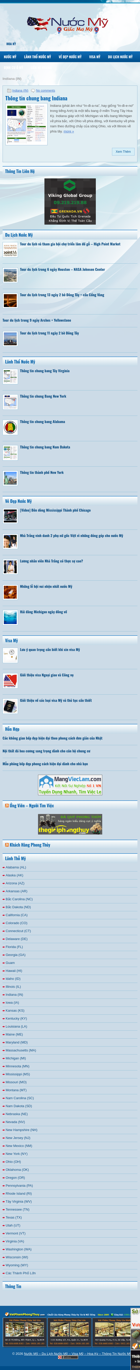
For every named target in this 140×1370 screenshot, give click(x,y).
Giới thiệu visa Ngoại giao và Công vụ (46, 674)
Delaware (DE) (16, 939)
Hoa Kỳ (11, 44)
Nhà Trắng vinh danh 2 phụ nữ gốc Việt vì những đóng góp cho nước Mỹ (71, 535)
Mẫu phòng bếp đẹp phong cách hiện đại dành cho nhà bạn (45, 763)
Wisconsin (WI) (17, 1257)
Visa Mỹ (94, 56)
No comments (45, 90)
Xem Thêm (123, 152)
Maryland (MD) (17, 1042)
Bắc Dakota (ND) (18, 907)
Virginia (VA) (15, 1241)
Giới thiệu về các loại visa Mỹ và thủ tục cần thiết (56, 700)
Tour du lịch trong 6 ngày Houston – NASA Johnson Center (62, 269)
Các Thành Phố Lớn (21, 1273)
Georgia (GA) (15, 955)
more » (69, 131)
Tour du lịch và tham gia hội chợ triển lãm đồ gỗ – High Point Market (70, 243)
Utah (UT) (13, 1225)
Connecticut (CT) (18, 931)
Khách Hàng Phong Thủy (30, 845)
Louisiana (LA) (16, 1026)
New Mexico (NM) (19, 1146)
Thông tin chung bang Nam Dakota (45, 446)
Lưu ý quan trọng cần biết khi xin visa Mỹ (50, 649)
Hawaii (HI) (14, 971)
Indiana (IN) (20, 90)
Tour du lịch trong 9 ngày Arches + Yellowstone (37, 320)
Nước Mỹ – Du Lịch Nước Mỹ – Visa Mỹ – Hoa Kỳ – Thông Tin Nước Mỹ (78, 1354)
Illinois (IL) (13, 987)
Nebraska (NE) (17, 1114)
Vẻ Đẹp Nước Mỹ (70, 56)
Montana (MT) (16, 1090)
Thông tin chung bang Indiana (36, 98)
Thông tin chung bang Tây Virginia (45, 370)
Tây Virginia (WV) (19, 1201)
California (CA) (16, 915)
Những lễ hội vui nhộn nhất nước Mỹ (46, 586)
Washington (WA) (19, 1249)
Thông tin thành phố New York (42, 472)
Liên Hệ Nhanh (41, 67)
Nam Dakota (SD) (19, 1106)
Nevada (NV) (15, 1122)
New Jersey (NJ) (18, 1138)
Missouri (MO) (16, 1082)
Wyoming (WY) (17, 1265)
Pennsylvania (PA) (19, 1185)
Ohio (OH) (13, 1162)
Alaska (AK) (14, 875)
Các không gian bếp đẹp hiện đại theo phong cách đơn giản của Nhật (52, 738)
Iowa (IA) (12, 1002)
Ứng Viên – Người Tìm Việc (32, 805)
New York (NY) (16, 1154)
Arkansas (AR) (16, 891)
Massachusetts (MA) (21, 1050)
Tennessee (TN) (17, 1209)
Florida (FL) (14, 947)
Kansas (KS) (15, 1010)
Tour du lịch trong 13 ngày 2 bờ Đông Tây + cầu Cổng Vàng (62, 294)
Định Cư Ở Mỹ (13, 67)
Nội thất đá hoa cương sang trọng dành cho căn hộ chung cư (46, 750)
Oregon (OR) (15, 1178)
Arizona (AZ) (15, 883)
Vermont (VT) (15, 1233)
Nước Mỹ (10, 56)
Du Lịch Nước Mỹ (120, 56)
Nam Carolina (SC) (20, 1098)
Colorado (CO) (16, 923)
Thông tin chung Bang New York (43, 396)
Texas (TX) (14, 1217)
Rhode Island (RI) (19, 1193)
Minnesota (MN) (17, 1066)
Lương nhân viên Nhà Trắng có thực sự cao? (51, 560)
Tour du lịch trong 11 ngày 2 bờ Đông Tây (49, 333)
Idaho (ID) (13, 979)
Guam (10, 963)
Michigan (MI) (16, 1058)
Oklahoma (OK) (17, 1170)
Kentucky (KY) (16, 1018)
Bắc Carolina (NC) (19, 899)
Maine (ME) (14, 1034)
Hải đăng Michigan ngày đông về (43, 611)
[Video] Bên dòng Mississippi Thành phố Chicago (55, 510)
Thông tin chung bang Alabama (42, 421)
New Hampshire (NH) (22, 1130)
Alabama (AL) (16, 867)
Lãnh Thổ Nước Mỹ (37, 56)
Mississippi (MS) (18, 1074)
